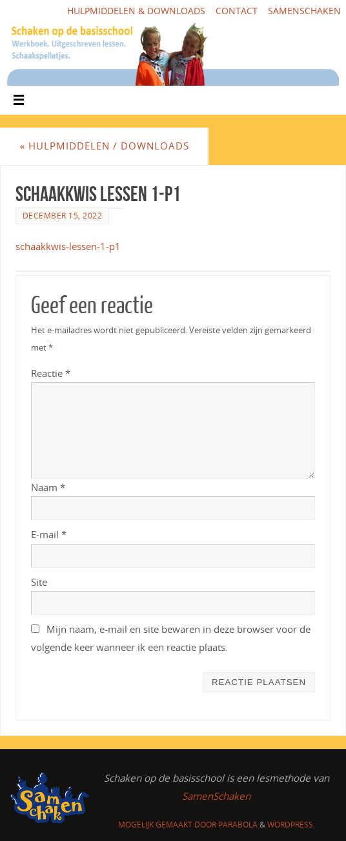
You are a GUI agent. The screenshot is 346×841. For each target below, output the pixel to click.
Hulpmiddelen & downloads (136, 11)
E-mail (48, 534)
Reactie (50, 373)
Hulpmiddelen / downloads (104, 145)
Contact (237, 11)
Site (39, 581)
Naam (48, 487)
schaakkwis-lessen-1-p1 (68, 246)
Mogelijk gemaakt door (168, 824)
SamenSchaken (304, 11)
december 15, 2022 (63, 215)
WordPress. (291, 824)
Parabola (238, 824)
